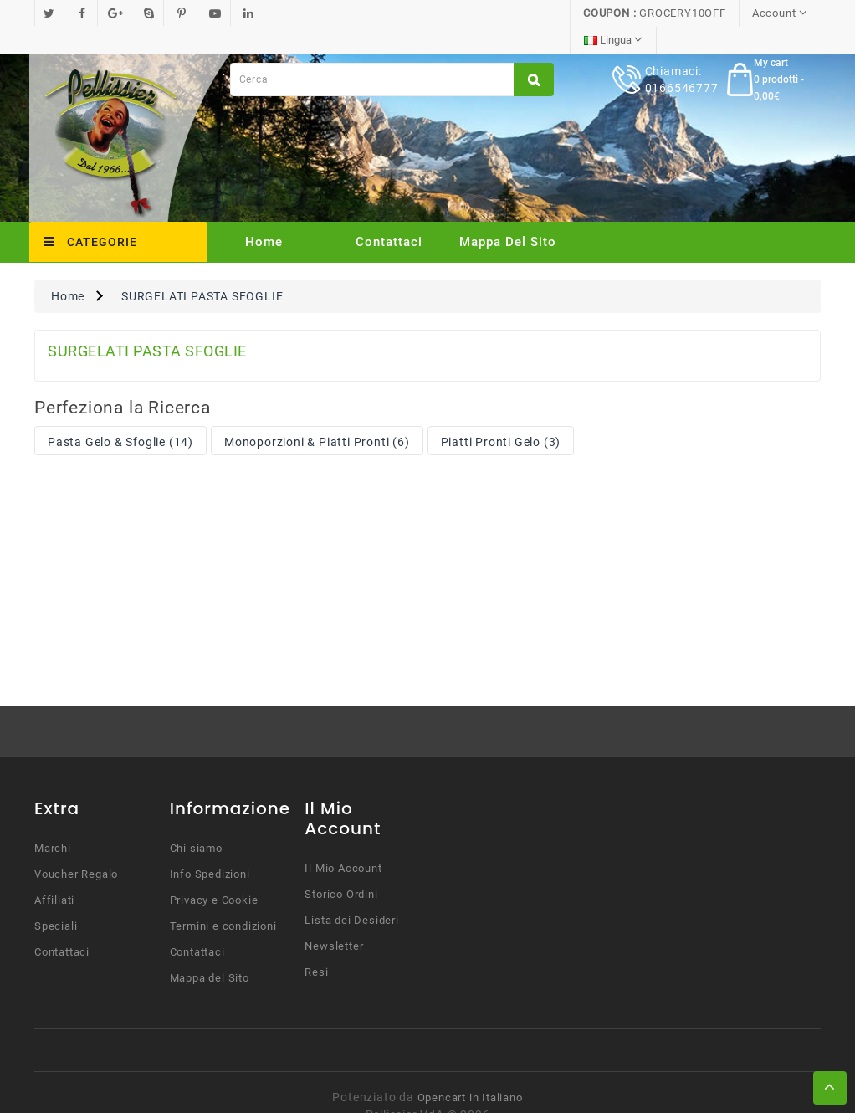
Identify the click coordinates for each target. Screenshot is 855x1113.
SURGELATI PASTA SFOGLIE (202, 269)
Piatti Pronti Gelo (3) (501, 415)
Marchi (52, 821)
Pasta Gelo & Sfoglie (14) (120, 415)
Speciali (55, 899)
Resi (316, 945)
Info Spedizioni (210, 847)
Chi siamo (196, 821)
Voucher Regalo (76, 847)
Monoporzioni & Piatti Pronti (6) (317, 415)
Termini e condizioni (223, 899)
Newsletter (334, 919)
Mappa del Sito (507, 215)
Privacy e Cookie (214, 873)
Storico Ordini (341, 867)
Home (264, 215)
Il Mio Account (343, 841)
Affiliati (54, 873)
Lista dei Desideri (351, 893)
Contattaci (389, 215)
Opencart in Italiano (470, 1070)
